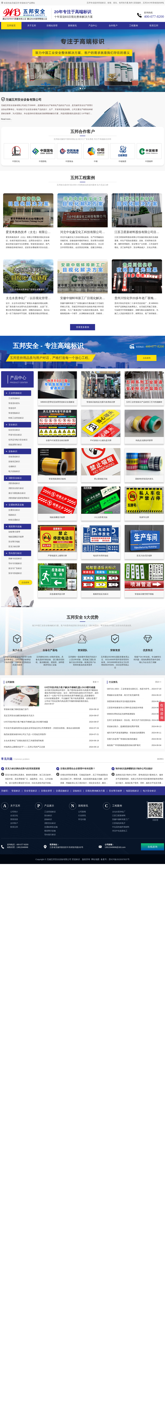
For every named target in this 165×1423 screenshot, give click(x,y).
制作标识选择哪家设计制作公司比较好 (134, 768)
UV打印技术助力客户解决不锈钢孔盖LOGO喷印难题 (70, 687)
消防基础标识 (14, 483)
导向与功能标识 (15, 563)
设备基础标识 (14, 456)
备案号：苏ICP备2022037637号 (115, 859)
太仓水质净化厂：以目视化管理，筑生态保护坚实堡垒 (42, 298)
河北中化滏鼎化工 (119, 831)
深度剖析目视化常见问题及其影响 (134, 701)
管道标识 (15, 791)
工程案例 (133, 25)
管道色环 (12, 408)
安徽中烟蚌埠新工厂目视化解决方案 (84, 298)
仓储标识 (12, 466)
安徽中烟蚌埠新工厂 (120, 819)
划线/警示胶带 (14, 532)
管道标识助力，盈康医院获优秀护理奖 (134, 726)
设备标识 (13, 451)
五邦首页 (11, 25)
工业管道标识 (15, 393)
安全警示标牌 (115, 791)
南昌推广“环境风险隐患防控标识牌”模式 (134, 745)
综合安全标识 (14, 430)
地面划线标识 (132, 791)
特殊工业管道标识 (16, 418)
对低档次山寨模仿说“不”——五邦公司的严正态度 (51, 747)
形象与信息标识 (15, 558)
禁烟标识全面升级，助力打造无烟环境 (134, 695)
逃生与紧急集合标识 (17, 493)
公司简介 (14, 812)
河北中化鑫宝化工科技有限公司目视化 (85, 232)
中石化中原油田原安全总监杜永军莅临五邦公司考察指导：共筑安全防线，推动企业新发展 (51, 728)
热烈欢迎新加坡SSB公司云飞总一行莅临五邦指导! (51, 734)
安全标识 (13, 424)
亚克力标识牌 (14, 546)
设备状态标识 (14, 461)
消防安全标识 (15, 478)
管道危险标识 (14, 413)
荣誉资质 (14, 819)
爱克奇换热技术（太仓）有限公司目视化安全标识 (39, 232)
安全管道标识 (30, 791)
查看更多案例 (82, 327)
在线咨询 (152, 846)
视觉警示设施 (15, 526)
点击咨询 (146, 358)
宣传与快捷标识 (15, 573)
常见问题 (82, 819)
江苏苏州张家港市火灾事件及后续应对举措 (134, 708)
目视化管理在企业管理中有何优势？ (77, 768)
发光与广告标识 (15, 568)
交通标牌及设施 (16, 505)
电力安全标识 (149, 791)
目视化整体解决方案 (95, 791)
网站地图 (95, 859)
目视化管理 (52, 25)
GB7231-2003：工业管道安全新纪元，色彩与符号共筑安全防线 (134, 689)
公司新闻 (82, 812)
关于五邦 (31, 25)
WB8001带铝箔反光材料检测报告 (134, 714)
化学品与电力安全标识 (17, 440)
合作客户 (113, 25)
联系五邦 (154, 25)
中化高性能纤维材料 (120, 827)
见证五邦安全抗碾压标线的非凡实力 (51, 716)
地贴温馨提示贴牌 (16, 537)
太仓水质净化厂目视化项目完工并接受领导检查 (51, 741)
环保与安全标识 (15, 435)
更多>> (96, 682)
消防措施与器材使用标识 (18, 498)
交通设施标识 (62, 791)
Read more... (6, 119)
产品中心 (92, 25)
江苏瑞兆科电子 (118, 823)
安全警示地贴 (14, 541)
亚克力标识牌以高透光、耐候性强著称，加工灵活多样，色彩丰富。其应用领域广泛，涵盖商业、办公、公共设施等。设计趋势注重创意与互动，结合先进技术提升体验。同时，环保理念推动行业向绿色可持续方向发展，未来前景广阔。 (29, 783)
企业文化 (14, 815)
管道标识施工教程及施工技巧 (51, 709)
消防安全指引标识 (16, 488)
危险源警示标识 (15, 445)
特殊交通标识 (14, 520)
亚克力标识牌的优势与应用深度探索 (22, 768)
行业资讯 (82, 815)
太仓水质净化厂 (118, 812)
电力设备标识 (14, 471)
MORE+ (160, 759)
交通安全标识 (14, 510)
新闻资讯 (72, 25)
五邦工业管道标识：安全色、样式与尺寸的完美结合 (134, 720)
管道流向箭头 (14, 403)
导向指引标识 (15, 553)
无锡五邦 (25, 14)
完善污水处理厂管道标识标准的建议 (134, 739)
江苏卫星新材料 (118, 815)
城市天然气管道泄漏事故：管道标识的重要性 (134, 733)
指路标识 (12, 515)
